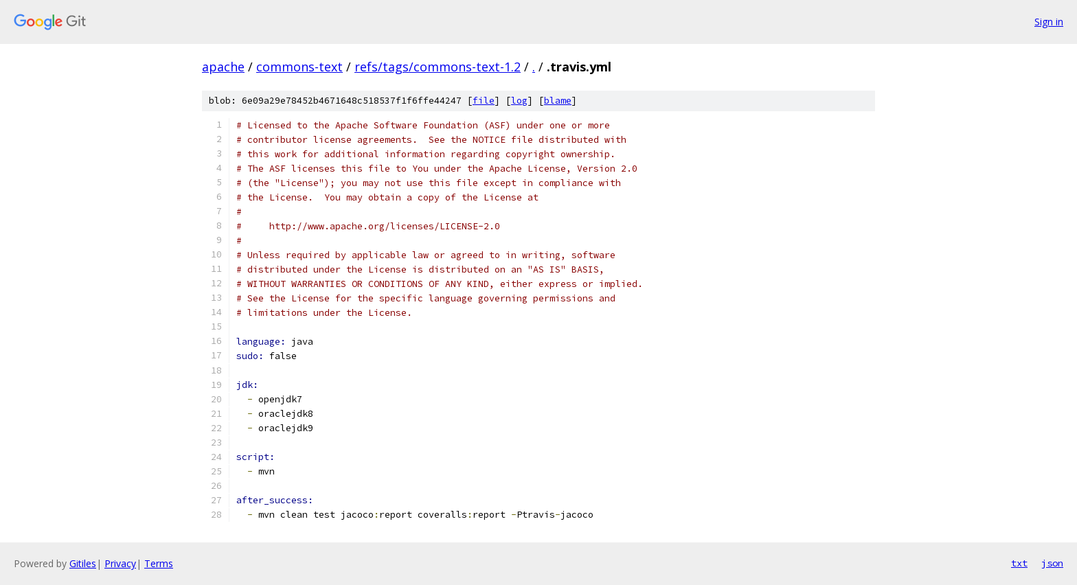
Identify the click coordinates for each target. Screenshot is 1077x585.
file (484, 100)
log (519, 100)
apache (223, 66)
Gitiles (82, 563)
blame (557, 100)
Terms (158, 563)
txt (1019, 563)
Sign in (1048, 21)
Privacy (120, 563)
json (1052, 563)
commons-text (299, 66)
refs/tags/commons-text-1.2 (437, 66)
